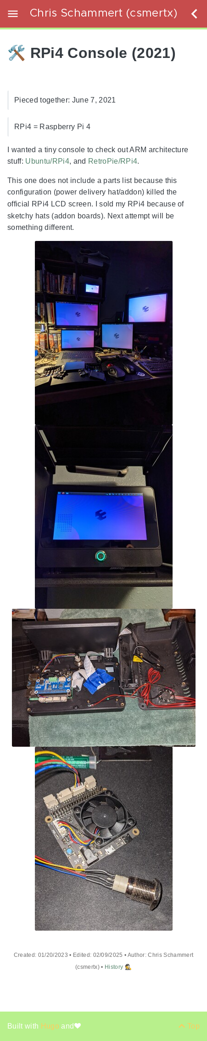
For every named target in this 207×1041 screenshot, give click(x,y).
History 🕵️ (118, 967)
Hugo (51, 1026)
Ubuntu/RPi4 (47, 162)
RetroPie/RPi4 (112, 162)
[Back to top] (189, 1026)
